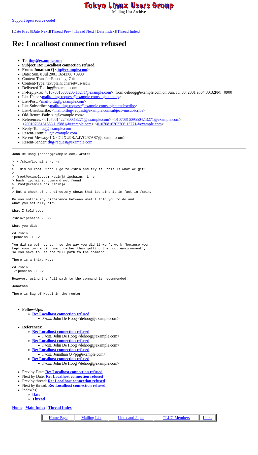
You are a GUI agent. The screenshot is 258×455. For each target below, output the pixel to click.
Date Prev (21, 31)
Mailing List (91, 447)
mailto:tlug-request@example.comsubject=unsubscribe (98, 110)
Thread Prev (61, 31)
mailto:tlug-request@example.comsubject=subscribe (92, 106)
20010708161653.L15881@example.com (57, 124)
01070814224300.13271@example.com (77, 119)
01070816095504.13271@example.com (147, 119)
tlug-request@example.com (70, 142)
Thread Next (84, 31)
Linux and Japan (131, 447)
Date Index (106, 31)
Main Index (35, 437)
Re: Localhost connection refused (60, 343)
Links (207, 447)
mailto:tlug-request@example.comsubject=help (80, 97)
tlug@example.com (45, 60)
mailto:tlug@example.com (62, 101)
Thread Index (128, 31)
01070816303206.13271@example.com (78, 92)
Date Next (40, 31)
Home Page (58, 447)
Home (17, 437)
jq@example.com (72, 69)
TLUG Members (176, 447)
